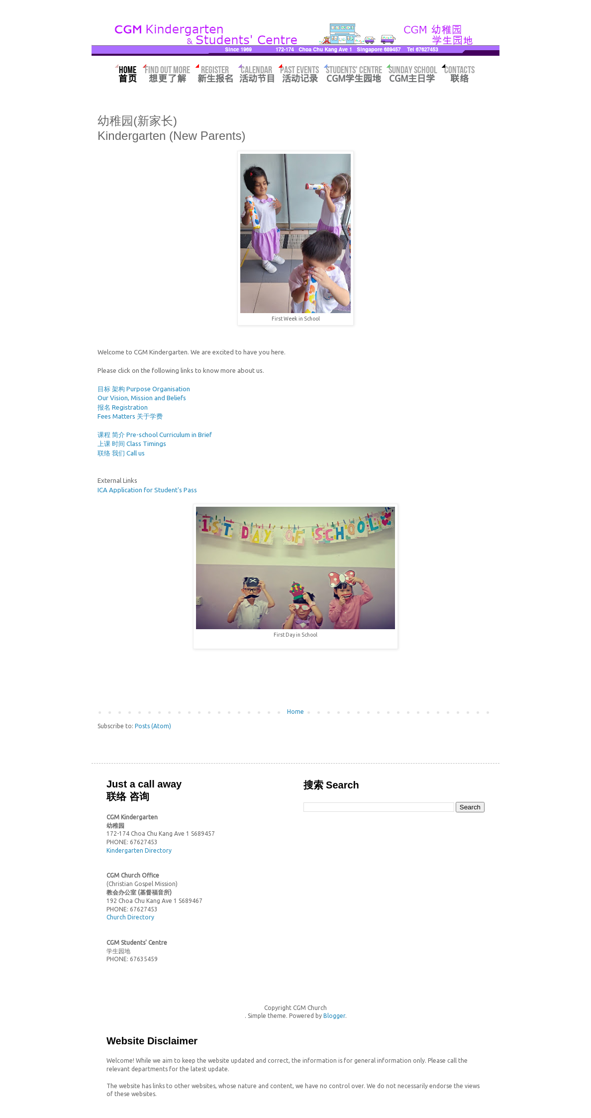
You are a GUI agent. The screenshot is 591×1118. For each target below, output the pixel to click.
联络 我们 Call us (121, 452)
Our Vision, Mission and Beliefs (142, 397)
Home (295, 711)
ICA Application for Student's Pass (147, 489)
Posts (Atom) (153, 726)
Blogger (334, 1015)
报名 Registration (123, 407)
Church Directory (130, 917)
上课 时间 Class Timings (132, 443)
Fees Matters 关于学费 (130, 416)
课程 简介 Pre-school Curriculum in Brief (155, 434)
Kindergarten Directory (139, 850)
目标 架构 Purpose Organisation (144, 388)
